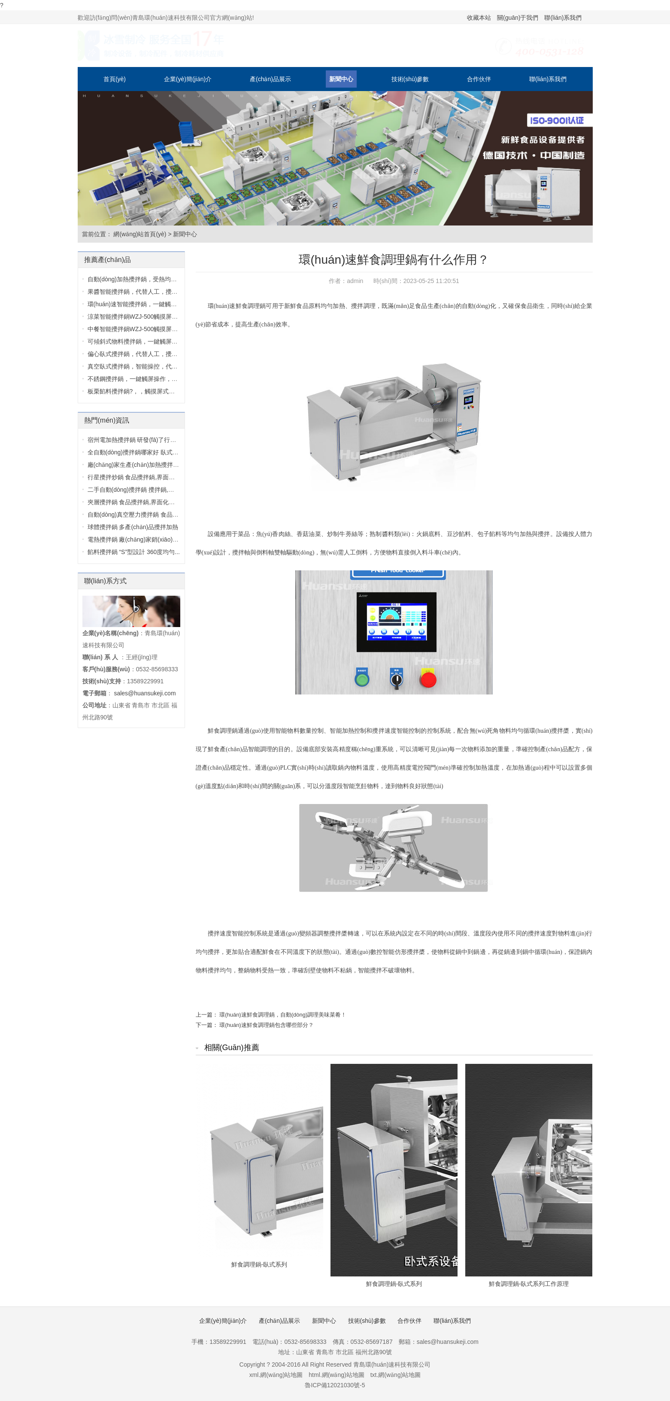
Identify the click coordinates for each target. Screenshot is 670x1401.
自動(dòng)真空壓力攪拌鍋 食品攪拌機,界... (145, 514)
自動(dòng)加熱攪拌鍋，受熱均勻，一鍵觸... (147, 279)
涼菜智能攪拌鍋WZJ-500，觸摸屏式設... (138, 316)
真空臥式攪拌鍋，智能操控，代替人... (138, 366)
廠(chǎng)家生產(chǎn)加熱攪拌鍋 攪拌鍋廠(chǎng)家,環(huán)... (174, 464)
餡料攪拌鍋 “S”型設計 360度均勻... (134, 551)
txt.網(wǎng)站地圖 (395, 1374)
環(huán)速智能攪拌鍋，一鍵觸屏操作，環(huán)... (156, 304)
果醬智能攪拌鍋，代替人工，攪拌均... (138, 291)
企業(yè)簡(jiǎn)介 (188, 79)
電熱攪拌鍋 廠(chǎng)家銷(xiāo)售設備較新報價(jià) (156, 539)
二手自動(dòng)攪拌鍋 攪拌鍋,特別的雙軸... (145, 489)
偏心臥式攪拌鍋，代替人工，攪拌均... (138, 353)
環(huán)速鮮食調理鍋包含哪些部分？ (266, 1025)
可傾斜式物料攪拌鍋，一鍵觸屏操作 (136, 341)
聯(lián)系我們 (563, 17)
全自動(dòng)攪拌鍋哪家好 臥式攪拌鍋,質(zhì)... (151, 452)
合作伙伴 (479, 79)
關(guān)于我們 (517, 17)
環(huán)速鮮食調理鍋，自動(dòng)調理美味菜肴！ (282, 1014)
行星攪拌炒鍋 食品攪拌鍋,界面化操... (137, 477)
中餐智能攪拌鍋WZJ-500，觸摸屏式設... (138, 329)
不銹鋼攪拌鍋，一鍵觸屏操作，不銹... (138, 378)
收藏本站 (479, 17)
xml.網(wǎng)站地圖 (276, 1374)
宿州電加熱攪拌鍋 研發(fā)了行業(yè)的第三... (149, 439)
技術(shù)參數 (410, 79)
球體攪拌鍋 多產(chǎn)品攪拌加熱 (133, 527)
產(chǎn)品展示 (270, 79)
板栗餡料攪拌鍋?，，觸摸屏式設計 (134, 391)
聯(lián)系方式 (105, 581)
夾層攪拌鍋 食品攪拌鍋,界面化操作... (137, 502)
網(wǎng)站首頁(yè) (139, 234)
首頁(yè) (114, 79)
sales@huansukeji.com (145, 693)
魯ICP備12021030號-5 (335, 1385)
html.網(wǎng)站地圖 (336, 1374)
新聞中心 (341, 79)
